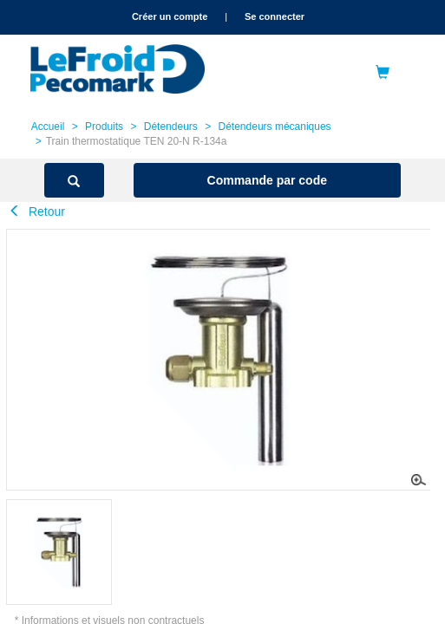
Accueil (48, 126)
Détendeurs (171, 126)
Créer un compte (169, 16)
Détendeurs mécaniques (275, 126)
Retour (37, 211)
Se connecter (274, 16)
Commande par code (267, 180)
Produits (104, 126)
